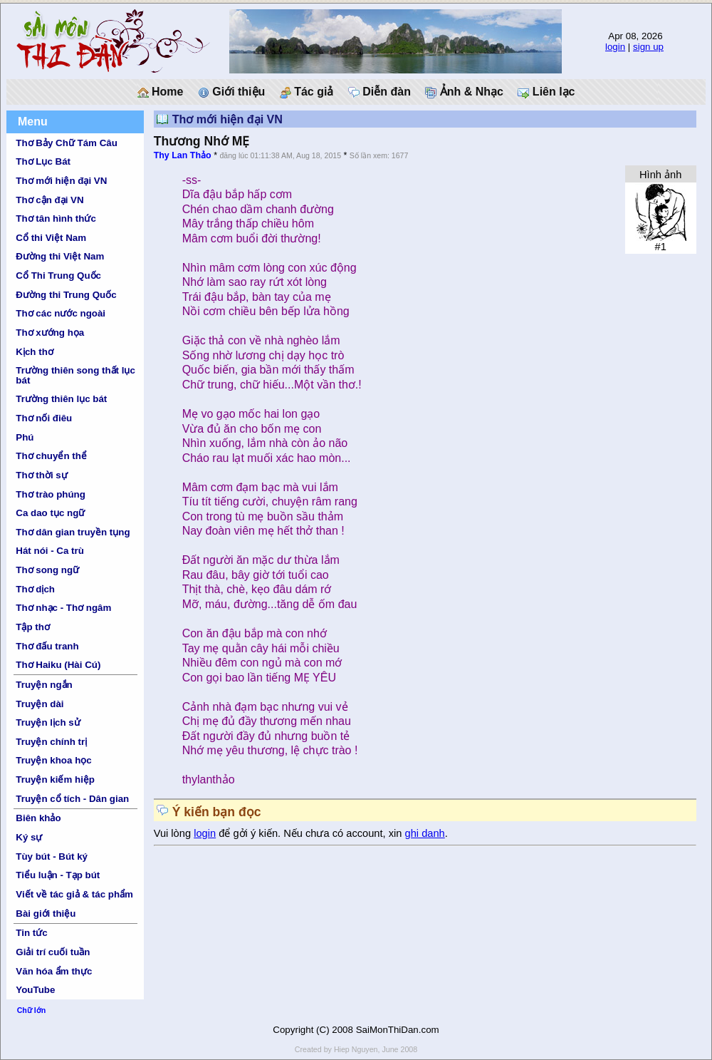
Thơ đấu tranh (47, 646)
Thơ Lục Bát (43, 161)
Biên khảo (38, 818)
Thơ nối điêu (44, 418)
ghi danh (425, 833)
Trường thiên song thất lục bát (75, 375)
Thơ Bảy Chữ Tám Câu (66, 143)
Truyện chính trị (51, 741)
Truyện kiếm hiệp (55, 779)
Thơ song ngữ (47, 570)
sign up (648, 46)
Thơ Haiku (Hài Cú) (58, 664)
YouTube (35, 989)
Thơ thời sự (41, 475)
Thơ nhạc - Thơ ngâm (63, 607)
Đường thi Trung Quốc (66, 294)
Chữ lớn (31, 1010)
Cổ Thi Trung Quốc (58, 275)
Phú (24, 437)
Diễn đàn (379, 92)
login (615, 46)
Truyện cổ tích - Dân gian (72, 798)
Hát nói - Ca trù (50, 550)
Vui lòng (174, 833)
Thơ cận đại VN (49, 200)
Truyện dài (39, 704)
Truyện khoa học (53, 760)
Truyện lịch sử (48, 722)
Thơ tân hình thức (56, 218)
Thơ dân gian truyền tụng (73, 532)
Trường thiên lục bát (61, 398)
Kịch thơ (34, 351)
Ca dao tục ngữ (50, 513)
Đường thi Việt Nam (60, 256)
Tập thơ (33, 627)
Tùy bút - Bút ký (52, 856)
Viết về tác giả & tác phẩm (74, 894)
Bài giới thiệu (45, 913)
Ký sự (29, 837)
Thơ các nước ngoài (60, 313)
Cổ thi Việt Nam (51, 237)
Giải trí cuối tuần (53, 952)
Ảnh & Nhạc (464, 92)
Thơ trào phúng (50, 494)
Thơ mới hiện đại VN (61, 180)
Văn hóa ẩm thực (54, 971)
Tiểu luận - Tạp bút (58, 875)
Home (160, 92)
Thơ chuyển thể (51, 456)
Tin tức (31, 932)
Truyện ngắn (44, 684)
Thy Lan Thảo (182, 155)
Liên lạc (546, 92)
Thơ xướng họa (50, 332)
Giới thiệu (232, 92)
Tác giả (307, 92)
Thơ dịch (35, 589)
